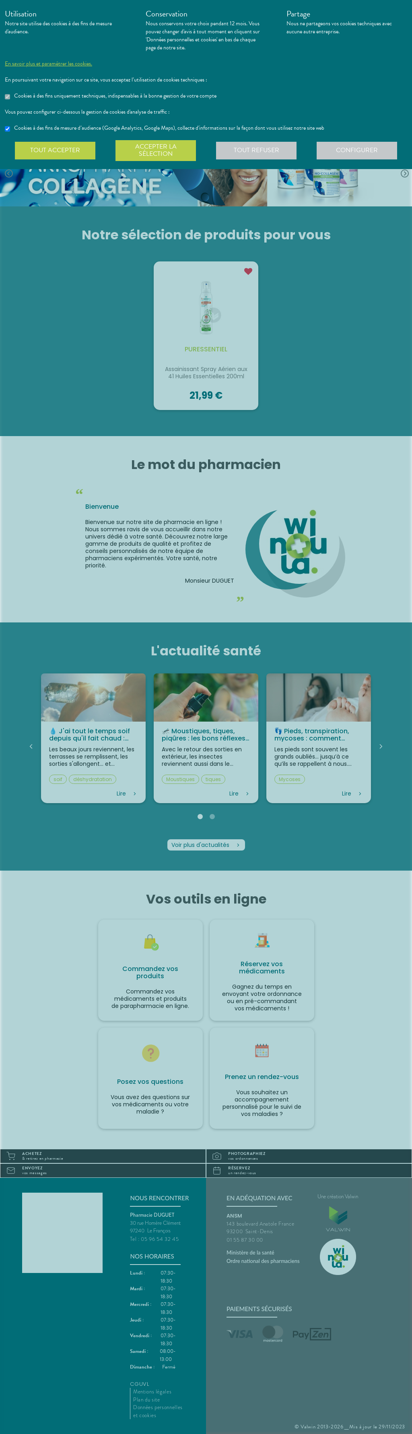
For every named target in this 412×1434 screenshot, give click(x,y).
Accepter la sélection (156, 150)
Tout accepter (55, 150)
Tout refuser (256, 150)
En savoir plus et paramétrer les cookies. (48, 64)
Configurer (357, 150)
